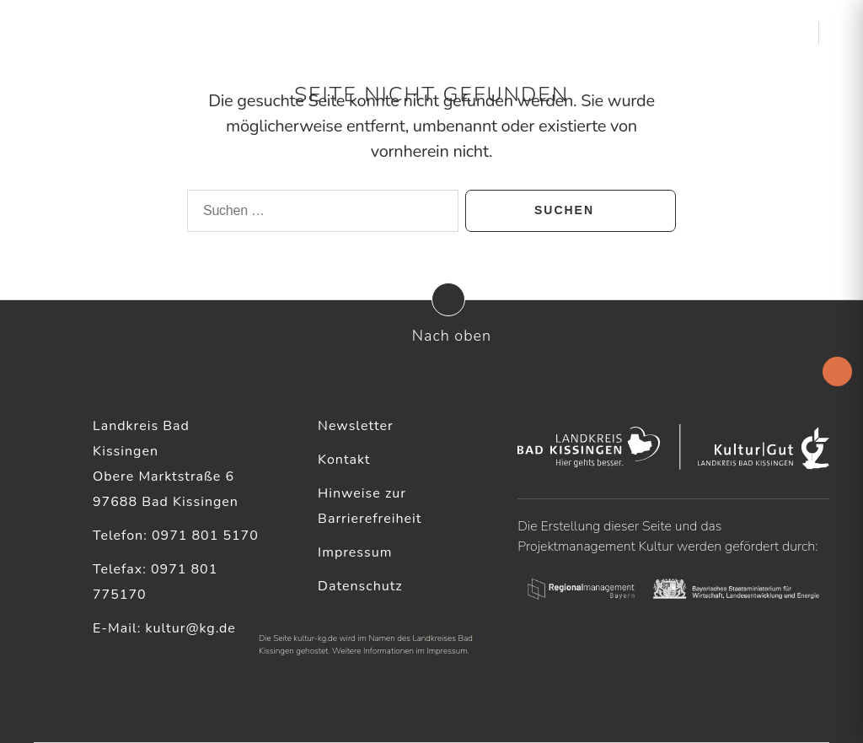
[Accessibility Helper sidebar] (837, 371)
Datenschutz (360, 586)
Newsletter (356, 426)
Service (629, 33)
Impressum (355, 552)
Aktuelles (413, 33)
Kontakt (344, 459)
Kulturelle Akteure (524, 33)
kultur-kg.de (315, 638)
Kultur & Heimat (727, 33)
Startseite (343, 33)
